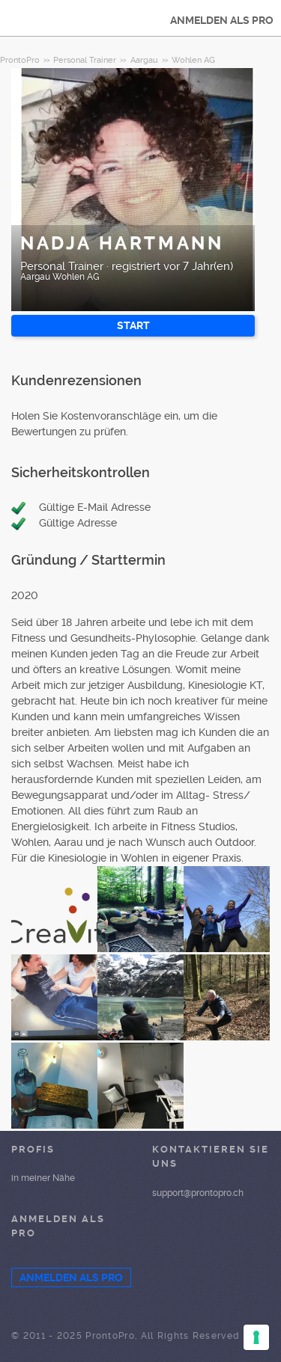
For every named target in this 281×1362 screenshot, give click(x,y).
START (133, 325)
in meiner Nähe (43, 1178)
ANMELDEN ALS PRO (222, 20)
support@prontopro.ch (198, 1193)
